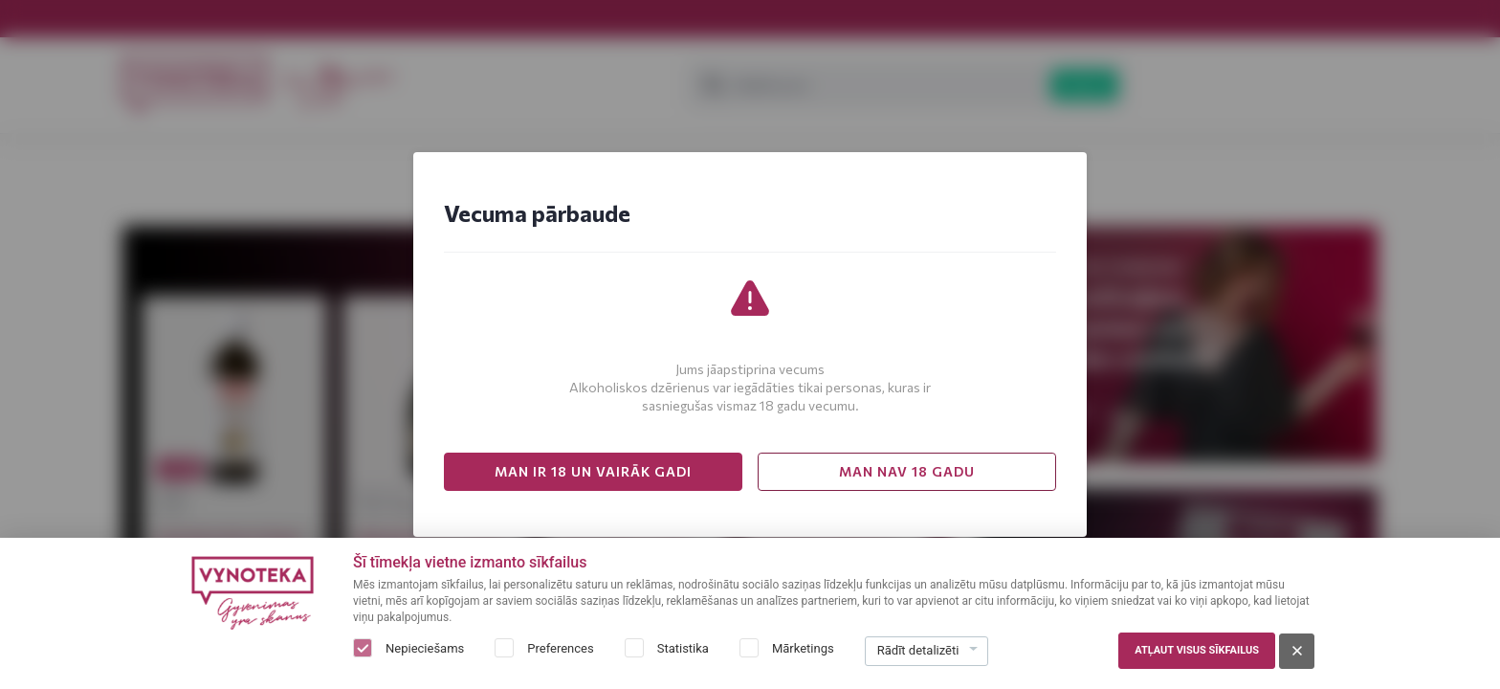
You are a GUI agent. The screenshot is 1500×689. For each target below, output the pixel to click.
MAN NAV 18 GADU (907, 471)
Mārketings (803, 648)
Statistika (683, 648)
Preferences (560, 648)
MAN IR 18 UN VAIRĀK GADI (593, 471)
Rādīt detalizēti (918, 650)
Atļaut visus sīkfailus (1197, 650)
